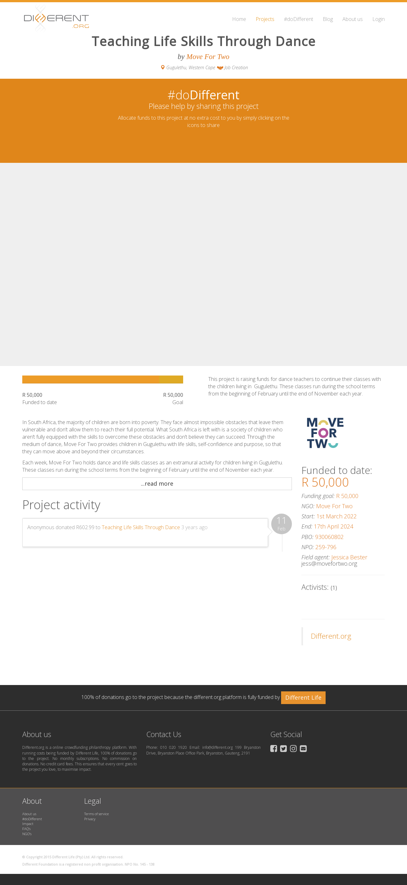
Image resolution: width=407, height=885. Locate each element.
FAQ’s (26, 828)
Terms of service (96, 813)
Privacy (89, 818)
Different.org (331, 636)
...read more (157, 483)
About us (352, 19)
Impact (27, 823)
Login (378, 19)
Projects (265, 19)
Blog (328, 19)
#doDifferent (298, 19)
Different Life (303, 697)
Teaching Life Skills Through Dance (141, 527)
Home (239, 19)
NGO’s (26, 833)
